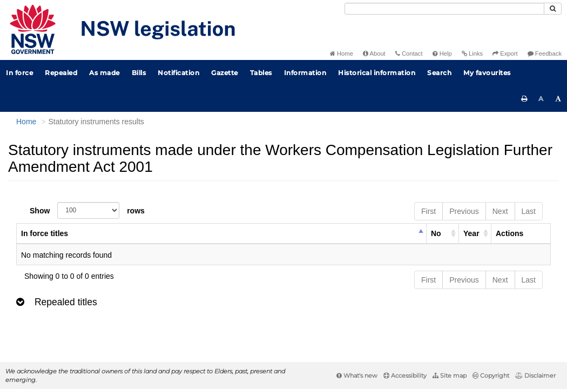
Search (439, 73)
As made (104, 73)
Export (504, 53)
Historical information (376, 73)
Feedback (545, 53)
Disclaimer (535, 375)
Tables (261, 73)
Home (341, 53)
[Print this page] (524, 99)
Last (529, 211)
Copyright (491, 375)
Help (442, 53)
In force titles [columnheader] (44, 233)
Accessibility (405, 375)
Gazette (224, 73)
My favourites (487, 73)
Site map (450, 375)
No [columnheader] (436, 233)
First (428, 211)
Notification (178, 73)
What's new (356, 375)
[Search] (444, 9)
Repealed (61, 73)
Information (305, 73)
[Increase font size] (558, 99)
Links (472, 53)
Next (500, 211)
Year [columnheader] (471, 233)
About (374, 53)
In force (19, 73)
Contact (409, 53)
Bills (139, 73)
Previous (463, 211)
